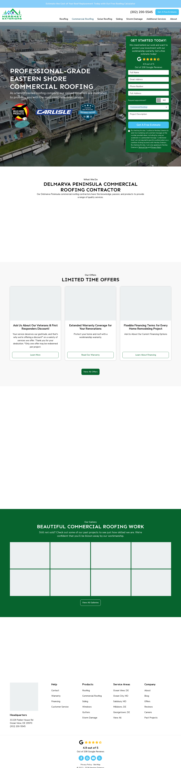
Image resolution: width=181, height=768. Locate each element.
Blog (146, 691)
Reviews (148, 702)
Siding (85, 696)
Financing (55, 696)
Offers (147, 696)
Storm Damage (89, 713)
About (147, 685)
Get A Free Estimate (167, 12)
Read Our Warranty (90, 353)
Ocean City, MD (120, 691)
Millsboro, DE (119, 702)
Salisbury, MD (119, 696)
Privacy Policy (156, 147)
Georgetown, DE (121, 707)
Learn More (35, 353)
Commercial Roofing (92, 691)
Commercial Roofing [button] (84, 19)
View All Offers (90, 368)
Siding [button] (120, 19)
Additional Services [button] (156, 19)
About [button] (173, 19)
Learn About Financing (145, 353)
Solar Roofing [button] (105, 19)
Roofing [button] (66, 19)
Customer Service (60, 702)
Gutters (86, 707)
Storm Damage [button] (134, 19)
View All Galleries (90, 598)
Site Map (96, 760)
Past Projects (151, 713)
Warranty (56, 691)
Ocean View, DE (121, 685)
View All (117, 713)
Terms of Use (142, 147)
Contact (55, 685)
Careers (148, 707)
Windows (87, 702)
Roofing (86, 685)
